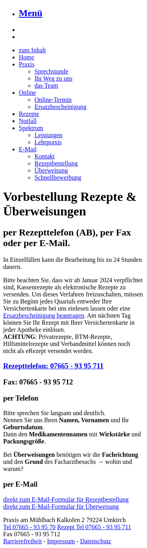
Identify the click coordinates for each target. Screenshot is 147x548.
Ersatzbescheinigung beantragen (43, 315)
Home (26, 57)
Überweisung (51, 170)
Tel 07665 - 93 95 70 (29, 527)
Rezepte (29, 113)
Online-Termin (53, 99)
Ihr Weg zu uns (53, 78)
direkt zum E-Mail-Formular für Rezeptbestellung (66, 499)
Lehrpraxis (48, 142)
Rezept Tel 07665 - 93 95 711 (94, 527)
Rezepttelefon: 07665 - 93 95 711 (53, 366)
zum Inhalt (32, 50)
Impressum (61, 541)
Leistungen (48, 135)
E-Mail (27, 149)
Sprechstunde (51, 71)
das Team (46, 85)
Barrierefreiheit (22, 541)
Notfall (27, 121)
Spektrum (31, 128)
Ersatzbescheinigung (60, 106)
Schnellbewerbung (57, 177)
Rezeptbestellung (56, 163)
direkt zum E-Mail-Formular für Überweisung (61, 506)
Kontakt (44, 156)
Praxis (26, 64)
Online (27, 92)
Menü (30, 13)
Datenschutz (95, 541)
